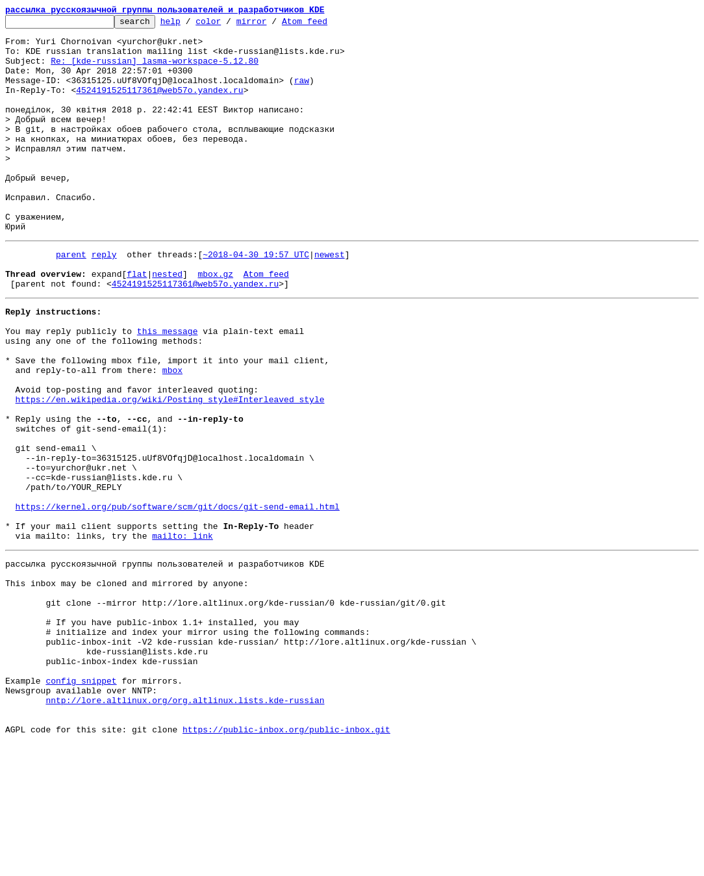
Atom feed (324, 25)
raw (301, 93)
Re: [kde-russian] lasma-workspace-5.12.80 (154, 70)
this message (167, 387)
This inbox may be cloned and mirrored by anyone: (126, 686)
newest (329, 299)
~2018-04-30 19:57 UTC (256, 299)
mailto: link (182, 633)
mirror (272, 25)
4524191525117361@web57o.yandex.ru (159, 105)
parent (71, 299)
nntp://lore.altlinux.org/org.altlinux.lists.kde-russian (184, 826)
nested (167, 322)
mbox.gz (215, 322)
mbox (172, 434)
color (228, 25)
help (191, 25)
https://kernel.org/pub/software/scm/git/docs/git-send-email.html (178, 598)
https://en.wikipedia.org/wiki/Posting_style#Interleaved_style (170, 469)
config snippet (80, 803)
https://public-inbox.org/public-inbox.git (286, 862)
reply (104, 299)
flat (137, 322)
